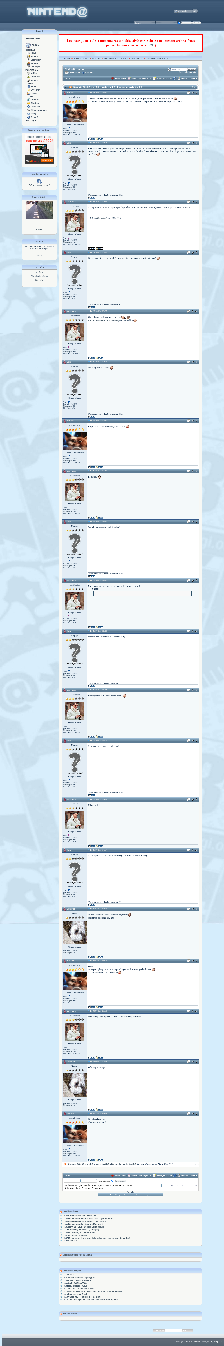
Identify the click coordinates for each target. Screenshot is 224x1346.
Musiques (35, 77)
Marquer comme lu (189, 78)
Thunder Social (33, 39)
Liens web (35, 106)
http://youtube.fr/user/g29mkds (103, 320)
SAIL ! (71, 1275)
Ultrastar (71, 909)
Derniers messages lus (141, 78)
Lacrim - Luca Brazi (77, 1294)
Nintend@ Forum (81, 58)
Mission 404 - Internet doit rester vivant (87, 1221)
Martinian (71, 202)
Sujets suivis (120, 78)
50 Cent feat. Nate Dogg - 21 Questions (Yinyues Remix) (95, 1291)
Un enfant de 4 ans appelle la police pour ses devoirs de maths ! (99, 1238)
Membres (35, 63)
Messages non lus (164, 78)
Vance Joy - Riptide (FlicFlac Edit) (84, 1297)
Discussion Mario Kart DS (158, 58)
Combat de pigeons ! (78, 1235)
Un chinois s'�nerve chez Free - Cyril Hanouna (91, 1218)
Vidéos (34, 73)
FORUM (35, 45)
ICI (151, 45)
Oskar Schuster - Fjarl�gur (81, 1277)
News (33, 53)
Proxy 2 (34, 117)
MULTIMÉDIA (31, 70)
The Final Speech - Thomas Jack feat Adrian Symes (93, 1300)
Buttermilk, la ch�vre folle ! (81, 1232)
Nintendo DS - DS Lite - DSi (116, 58)
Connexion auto (106, 1181)
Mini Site (35, 99)
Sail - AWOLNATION (77, 1283)
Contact (34, 93)
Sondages (35, 67)
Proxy (33, 113)
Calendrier (36, 60)
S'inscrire (87, 73)
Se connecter (72, 73)
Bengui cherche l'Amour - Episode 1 (85, 1224)
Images (34, 80)
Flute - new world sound (79, 1280)
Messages (67, 133)
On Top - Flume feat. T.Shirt (81, 1289)
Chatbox (35, 103)
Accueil (39, 31)
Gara (69, 143)
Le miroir (72, 1241)
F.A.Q (33, 86)
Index (67, 78)
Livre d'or (35, 90)
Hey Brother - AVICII (77, 1286)
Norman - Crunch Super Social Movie (86, 1227)
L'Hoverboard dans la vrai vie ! (83, 1216)
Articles (34, 56)
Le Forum (96, 58)
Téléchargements (39, 110)
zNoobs (70, 93)
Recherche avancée (187, 72)
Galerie (39, 230)
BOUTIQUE (31, 121)
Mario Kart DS (137, 58)
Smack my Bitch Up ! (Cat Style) (83, 1229)
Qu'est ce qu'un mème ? (39, 185)
